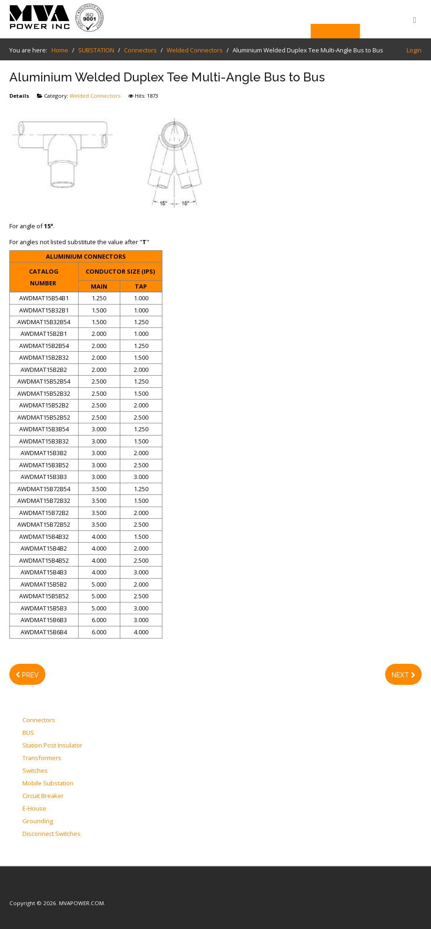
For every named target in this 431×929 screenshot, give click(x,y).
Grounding (37, 821)
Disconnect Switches (51, 834)
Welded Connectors (95, 95)
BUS (28, 733)
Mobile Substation (47, 783)
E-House (34, 809)
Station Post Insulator (52, 745)
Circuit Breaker (43, 796)
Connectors (38, 720)
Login (414, 50)
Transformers (41, 758)
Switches (35, 771)
